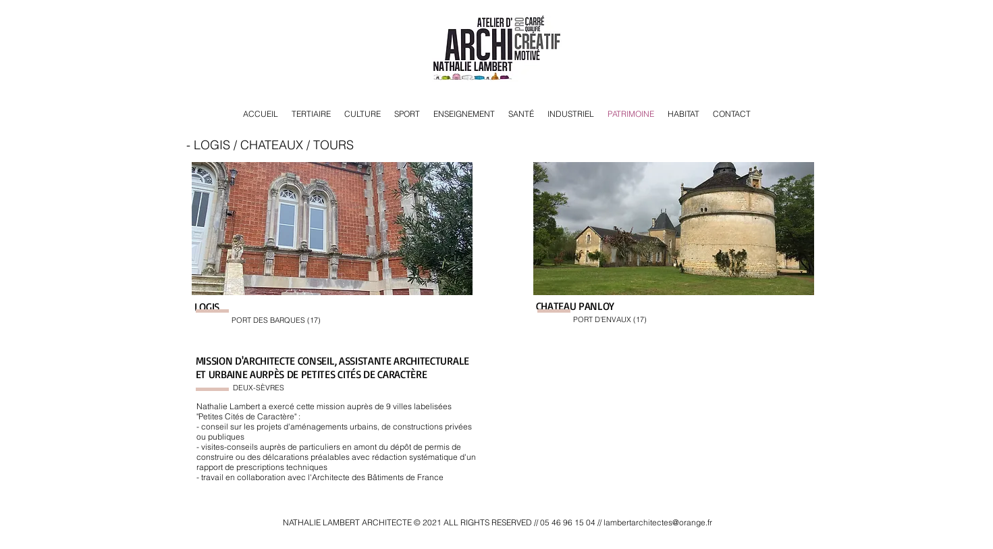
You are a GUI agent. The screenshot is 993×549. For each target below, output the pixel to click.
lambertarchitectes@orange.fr (657, 522)
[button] (332, 228)
